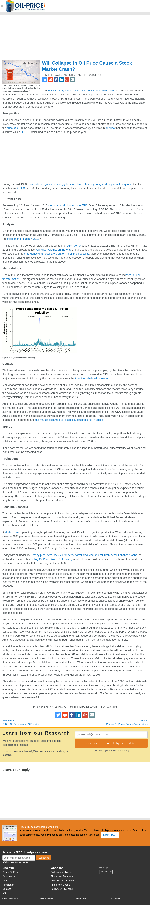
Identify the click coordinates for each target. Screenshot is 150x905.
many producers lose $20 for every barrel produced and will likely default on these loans (85, 555)
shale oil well (12, 532)
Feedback (115, 899)
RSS (4, 893)
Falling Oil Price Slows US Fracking (51, 559)
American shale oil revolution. (92, 378)
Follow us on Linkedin (62, 880)
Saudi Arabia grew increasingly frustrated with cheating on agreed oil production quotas (80, 184)
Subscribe (43, 858)
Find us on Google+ (61, 885)
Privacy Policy (81, 899)
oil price (110, 128)
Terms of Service (46, 899)
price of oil (13, 128)
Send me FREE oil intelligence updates (111, 743)
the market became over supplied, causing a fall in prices (69, 419)
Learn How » (110, 835)
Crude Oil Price (10, 872)
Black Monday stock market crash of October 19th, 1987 (80, 90)
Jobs (4, 880)
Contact (6, 889)
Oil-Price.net (74, 245)
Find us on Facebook (62, 876)
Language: (103, 868)
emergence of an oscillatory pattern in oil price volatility (56, 253)
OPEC (24, 132)
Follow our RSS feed (62, 889)
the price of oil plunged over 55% (67, 205)
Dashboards (8, 876)
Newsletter (8, 885)
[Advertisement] (57, 39)
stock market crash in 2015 (23, 238)
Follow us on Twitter (61, 872)
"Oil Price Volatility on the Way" (53, 249)
